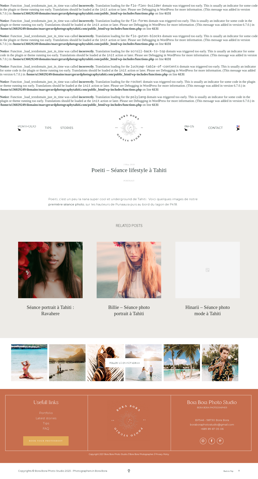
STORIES (66, 128)
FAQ (46, 428)
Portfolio (46, 413)
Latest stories (46, 418)
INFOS (189, 128)
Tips (46, 423)
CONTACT (215, 128)
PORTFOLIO (27, 128)
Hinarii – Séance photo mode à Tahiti (207, 310)
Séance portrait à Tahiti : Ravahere (50, 310)
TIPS (48, 128)
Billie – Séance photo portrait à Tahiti (129, 310)
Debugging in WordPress (158, 10)
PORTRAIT (129, 180)
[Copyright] (129, 471)
